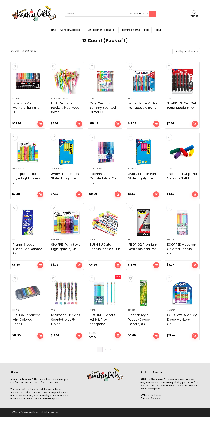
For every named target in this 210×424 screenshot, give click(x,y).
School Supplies (70, 30)
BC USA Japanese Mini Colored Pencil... (26, 326)
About (157, 30)
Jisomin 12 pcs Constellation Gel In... (103, 181)
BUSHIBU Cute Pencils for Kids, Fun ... (105, 254)
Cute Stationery (97, 172)
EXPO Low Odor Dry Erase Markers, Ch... (182, 326)
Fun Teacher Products (100, 30)
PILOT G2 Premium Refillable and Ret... (143, 252)
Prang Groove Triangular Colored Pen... (27, 254)
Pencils (170, 172)
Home (52, 30)
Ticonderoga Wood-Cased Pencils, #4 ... (139, 326)
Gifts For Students (60, 100)
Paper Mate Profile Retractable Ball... (143, 107)
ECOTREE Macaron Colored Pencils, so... (181, 254)
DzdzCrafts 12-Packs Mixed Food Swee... (65, 109)
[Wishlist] (194, 12)
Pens (92, 100)
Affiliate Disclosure (150, 402)
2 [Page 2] (105, 357)
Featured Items (130, 30)
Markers (16, 100)
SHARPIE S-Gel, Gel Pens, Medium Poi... (181, 107)
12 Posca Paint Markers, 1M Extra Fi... (26, 109)
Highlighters (18, 172)
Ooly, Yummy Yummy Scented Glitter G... (103, 109)
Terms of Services (150, 405)
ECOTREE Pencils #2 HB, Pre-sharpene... (102, 326)
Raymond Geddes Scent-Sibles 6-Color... (65, 326)
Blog (146, 30)
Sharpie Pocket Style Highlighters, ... (26, 181)
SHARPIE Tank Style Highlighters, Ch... (66, 252)
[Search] (152, 14)
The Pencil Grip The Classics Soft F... (182, 179)
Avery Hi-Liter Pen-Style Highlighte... (65, 179)
